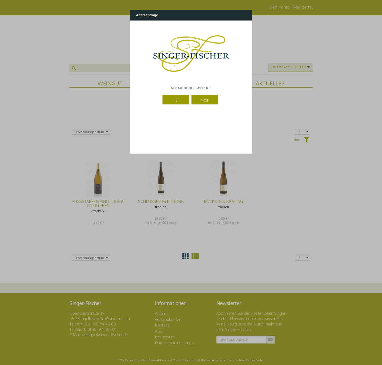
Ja (176, 100)
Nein (204, 100)
